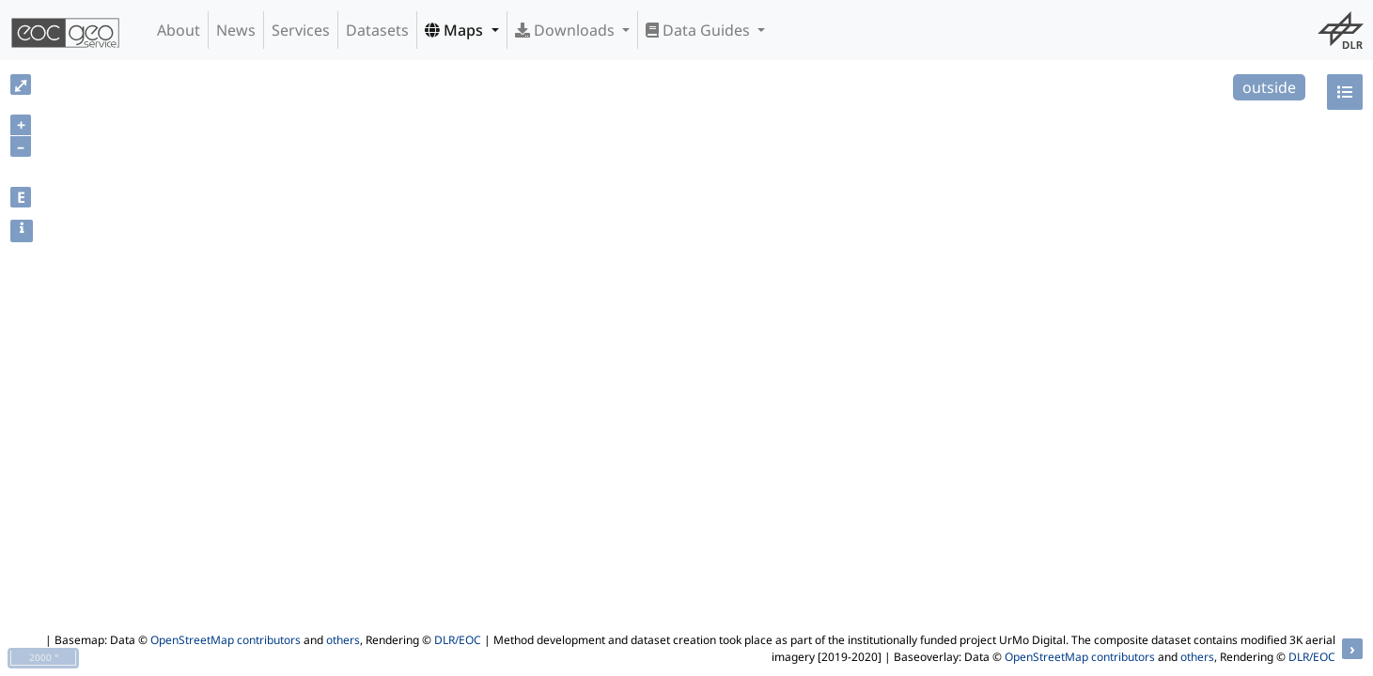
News (236, 30)
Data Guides (700, 30)
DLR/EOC (457, 640)
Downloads (566, 30)
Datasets (377, 30)
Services (301, 30)
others (343, 640)
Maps (456, 30)
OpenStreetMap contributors (225, 640)
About (178, 30)
